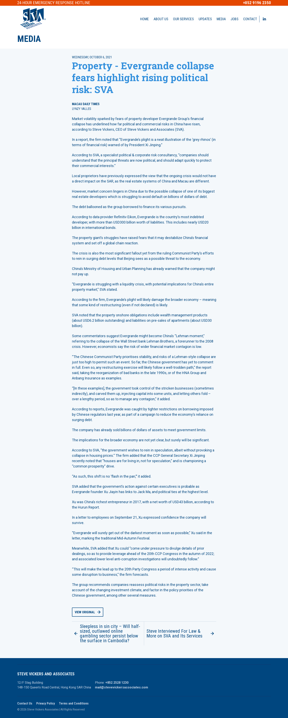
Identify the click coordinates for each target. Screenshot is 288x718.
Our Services (183, 19)
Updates (205, 19)
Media (221, 19)
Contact (250, 19)
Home (144, 19)
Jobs (234, 19)
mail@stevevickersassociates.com (121, 687)
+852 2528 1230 (116, 682)
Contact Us (24, 703)
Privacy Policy (45, 703)
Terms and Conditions (74, 703)
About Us (161, 19)
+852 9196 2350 (257, 3)
